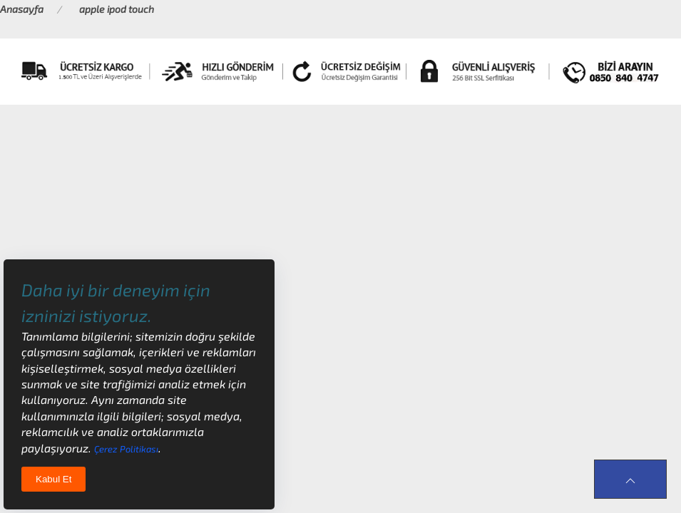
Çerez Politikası (126, 449)
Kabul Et (53, 479)
